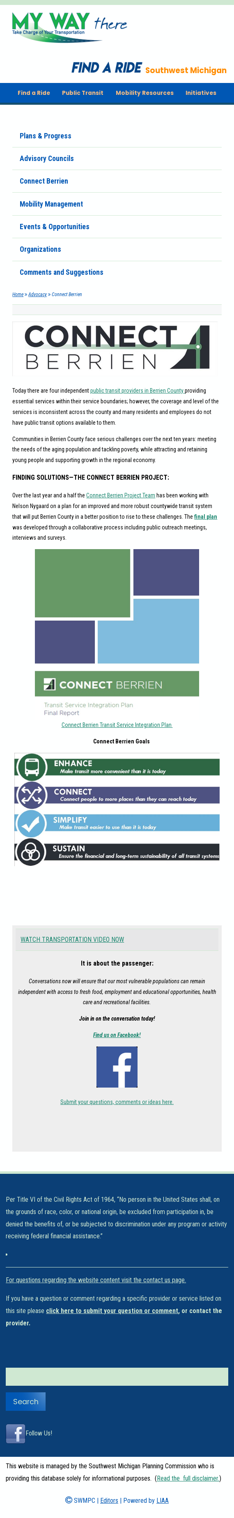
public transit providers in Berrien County (137, 390)
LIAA (162, 1500)
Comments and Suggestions (61, 272)
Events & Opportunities (54, 227)
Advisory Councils (47, 158)
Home (17, 294)
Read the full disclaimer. (188, 1478)
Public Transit (82, 93)
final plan (205, 516)
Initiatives (201, 93)
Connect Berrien (44, 181)
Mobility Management (51, 204)
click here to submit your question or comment (112, 1311)
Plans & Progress (45, 136)
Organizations (40, 249)
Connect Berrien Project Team (120, 495)
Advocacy (37, 294)
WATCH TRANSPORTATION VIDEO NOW (72, 939)
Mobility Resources (145, 93)
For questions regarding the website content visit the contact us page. (96, 1280)
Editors (109, 1500)
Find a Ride (34, 93)
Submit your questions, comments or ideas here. (117, 1102)
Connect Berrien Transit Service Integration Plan (117, 725)
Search (26, 1402)
